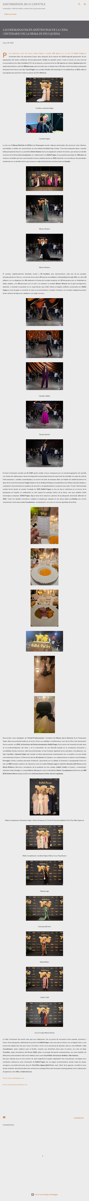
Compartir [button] (78, 1118)
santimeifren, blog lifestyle (24, 4)
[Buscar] (79, 4)
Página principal (10, 14)
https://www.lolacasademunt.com (15, 1085)
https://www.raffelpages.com (13, 1078)
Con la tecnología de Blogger (44, 1194)
